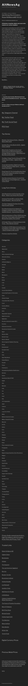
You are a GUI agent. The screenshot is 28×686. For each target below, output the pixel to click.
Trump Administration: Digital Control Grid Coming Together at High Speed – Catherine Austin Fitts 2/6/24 (13, 166)
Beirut (3, 272)
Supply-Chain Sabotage (7, 473)
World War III (5, 527)
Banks (3, 269)
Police (3, 442)
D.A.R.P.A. (4, 308)
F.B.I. (3, 352)
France (3, 365)
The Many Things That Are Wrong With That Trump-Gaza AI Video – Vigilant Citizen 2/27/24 (13, 159)
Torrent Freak (5, 633)
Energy (3, 344)
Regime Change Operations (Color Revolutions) (12, 453)
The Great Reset (5, 491)
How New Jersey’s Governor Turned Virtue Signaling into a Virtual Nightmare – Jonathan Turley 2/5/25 (14, 179)
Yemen (3, 530)
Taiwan (3, 484)
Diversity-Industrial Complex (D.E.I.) (9, 321)
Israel (3, 396)
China (3, 295)
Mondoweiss (5, 558)
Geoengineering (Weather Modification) (10, 370)
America (5, 86)
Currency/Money (5, 305)
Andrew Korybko (6, 581)
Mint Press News (6, 610)
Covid (3, 303)
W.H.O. (3, 517)
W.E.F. (3, 514)
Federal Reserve (5, 360)
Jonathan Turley (6, 588)
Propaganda (18, 87)
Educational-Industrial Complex (9, 329)
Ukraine (3, 504)
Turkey (3, 496)
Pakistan (4, 434)
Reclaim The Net (6, 575)
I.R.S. (3, 383)
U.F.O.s (3, 499)
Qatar (3, 450)
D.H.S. (3, 311)
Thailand (4, 489)
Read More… (4, 79)
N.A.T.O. (3, 424)
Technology (4, 486)
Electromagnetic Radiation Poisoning (10, 342)
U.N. (3, 502)
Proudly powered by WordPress (7, 683)
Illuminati (4, 385)
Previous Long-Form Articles (9, 233)
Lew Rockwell (5, 585)
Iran (3, 391)
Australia (4, 264)
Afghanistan (4, 249)
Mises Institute (6, 623)
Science (3, 465)
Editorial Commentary (7, 326)
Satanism (4, 460)
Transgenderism (5, 494)
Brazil (3, 277)
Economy (4, 323)
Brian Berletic (5, 627)
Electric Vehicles (5, 339)
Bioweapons (4, 275)
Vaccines (11, 88)
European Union (5, 349)
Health (3, 380)
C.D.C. (3, 282)
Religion (3, 455)
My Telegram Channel (10, 113)
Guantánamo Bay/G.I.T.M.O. (8, 378)
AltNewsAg (11, 4)
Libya (3, 409)
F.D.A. (3, 354)
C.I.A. (3, 285)
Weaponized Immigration (7, 525)
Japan (3, 403)
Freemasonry (5, 367)
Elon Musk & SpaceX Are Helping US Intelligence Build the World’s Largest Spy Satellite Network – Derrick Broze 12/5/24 (13, 210)
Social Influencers (6, 468)
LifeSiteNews (5, 595)
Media (3, 414)
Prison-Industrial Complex (7, 445)
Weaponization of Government (8, 522)
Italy (3, 398)
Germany (4, 373)
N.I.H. (3, 429)
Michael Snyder (6, 613)
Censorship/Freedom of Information (10, 293)
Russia (3, 458)
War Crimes (4, 520)
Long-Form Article (6, 411)
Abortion (4, 246)
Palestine (4, 437)
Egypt (3, 331)
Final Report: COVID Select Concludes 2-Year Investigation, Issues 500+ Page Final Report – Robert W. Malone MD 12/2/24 (14, 228)
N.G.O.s (14, 87)
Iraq (3, 393)
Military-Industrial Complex (8, 419)
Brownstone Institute (7, 578)
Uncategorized (5, 507)
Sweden (3, 476)
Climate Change (5, 298)
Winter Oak (5, 630)
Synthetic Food (5, 478)
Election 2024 (5, 334)
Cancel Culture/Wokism (7, 290)
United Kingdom (5, 509)
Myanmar (4, 422)
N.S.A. (3, 432)
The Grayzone (5, 564)
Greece (3, 375)
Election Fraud (5, 336)
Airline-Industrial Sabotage (8, 254)
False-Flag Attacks (6, 357)
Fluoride (3, 362)
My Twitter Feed (8, 117)
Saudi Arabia (4, 463)
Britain (3, 280)
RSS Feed (5, 126)
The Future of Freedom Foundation (11, 603)
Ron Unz (4, 571)
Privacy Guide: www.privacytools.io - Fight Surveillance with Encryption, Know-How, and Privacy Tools (13, 537)
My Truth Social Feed (9, 122)
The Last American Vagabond (10, 568)
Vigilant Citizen (6, 554)
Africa (3, 251)
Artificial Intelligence (6, 262)
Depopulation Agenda (6, 313)
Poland (3, 440)
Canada (3, 287)
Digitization (4, 318)
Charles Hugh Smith (7, 617)
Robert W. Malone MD (7, 551)
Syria (3, 481)
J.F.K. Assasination (6, 401)
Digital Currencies (6, 316)
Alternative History (6, 256)
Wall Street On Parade (8, 591)
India (3, 388)
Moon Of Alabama (7, 606)
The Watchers (5, 620)
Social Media (4, 471)
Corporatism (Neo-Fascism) (13, 86)
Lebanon (4, 406)
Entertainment (5, 347)
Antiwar (4, 561)
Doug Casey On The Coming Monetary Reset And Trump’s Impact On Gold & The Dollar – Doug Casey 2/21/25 (14, 173)
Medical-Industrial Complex (8, 416)
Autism (3, 267)
